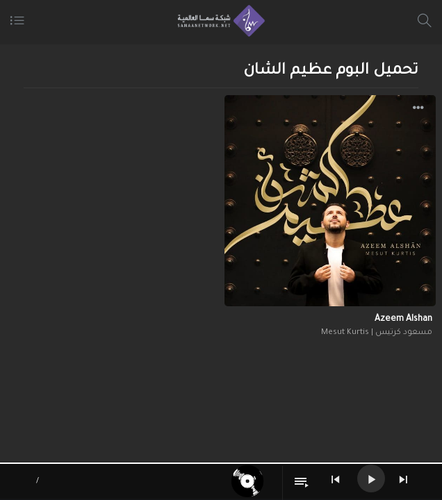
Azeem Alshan (403, 319)
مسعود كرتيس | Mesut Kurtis (376, 333)
